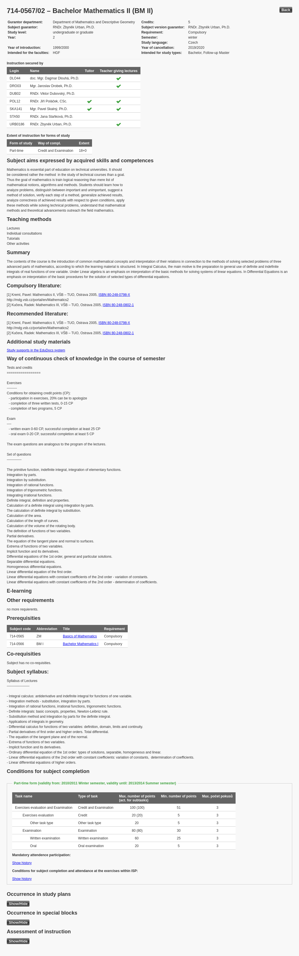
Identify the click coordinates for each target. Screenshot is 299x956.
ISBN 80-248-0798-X (114, 295)
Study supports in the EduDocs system (36, 350)
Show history (22, 863)
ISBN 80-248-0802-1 (118, 305)
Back (285, 10)
